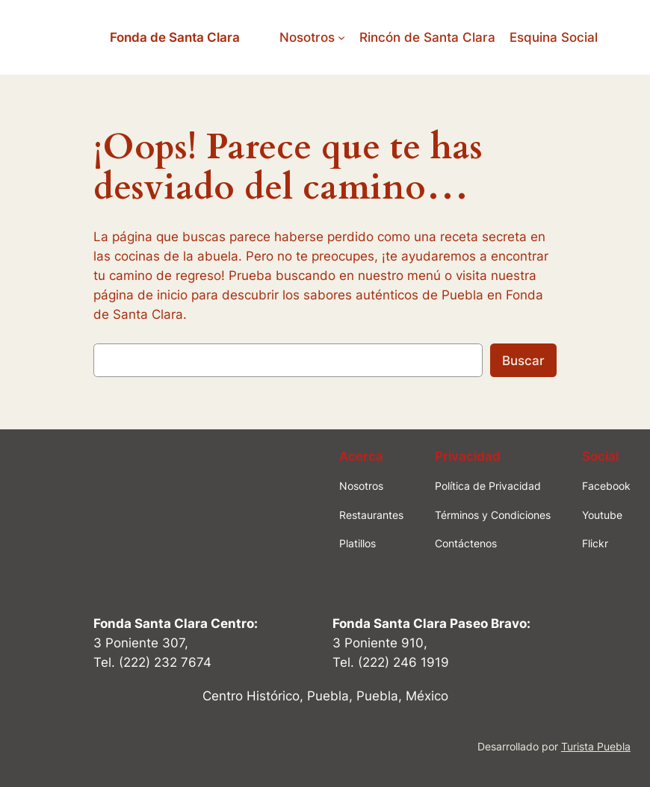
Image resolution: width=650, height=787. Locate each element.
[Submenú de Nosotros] (341, 37)
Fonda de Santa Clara (175, 37)
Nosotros (307, 37)
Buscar (523, 360)
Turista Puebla (596, 746)
